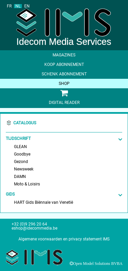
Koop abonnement (64, 64)
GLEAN (20, 146)
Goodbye (22, 154)
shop (64, 83)
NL (17, 6)
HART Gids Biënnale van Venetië (43, 202)
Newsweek (23, 169)
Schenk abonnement (64, 74)
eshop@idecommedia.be (34, 228)
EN (27, 6)
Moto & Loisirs (27, 184)
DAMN (20, 176)
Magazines (64, 55)
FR (9, 6)
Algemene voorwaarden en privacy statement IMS (64, 239)
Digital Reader (64, 102)
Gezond (21, 161)
